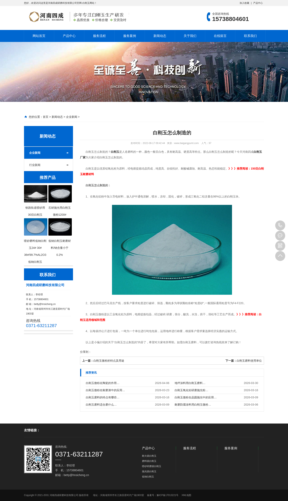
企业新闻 (71, 116)
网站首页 (39, 36)
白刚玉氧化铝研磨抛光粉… (191, 390)
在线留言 (220, 36)
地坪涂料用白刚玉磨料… (190, 383)
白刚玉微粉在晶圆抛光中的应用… (196, 397)
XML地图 (186, 495)
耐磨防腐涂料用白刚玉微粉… (193, 404)
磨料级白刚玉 (149, 461)
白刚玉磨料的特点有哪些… (102, 397)
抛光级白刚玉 (149, 471)
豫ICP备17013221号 (167, 495)
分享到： (85, 351)
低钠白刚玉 (148, 476)
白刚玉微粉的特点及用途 (108, 360)
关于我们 (190, 36)
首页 (45, 116)
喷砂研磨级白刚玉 (151, 466)
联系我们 (250, 36)
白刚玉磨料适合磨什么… (101, 404)
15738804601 (280, 225)
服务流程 (99, 36)
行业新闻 (34, 165)
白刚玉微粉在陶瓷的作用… (102, 383)
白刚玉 (115, 151)
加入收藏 (244, 3)
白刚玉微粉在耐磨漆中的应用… (105, 390)
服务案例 (129, 36)
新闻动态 (159, 36)
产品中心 (258, 3)
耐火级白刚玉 (149, 455)
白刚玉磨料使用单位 (249, 360)
